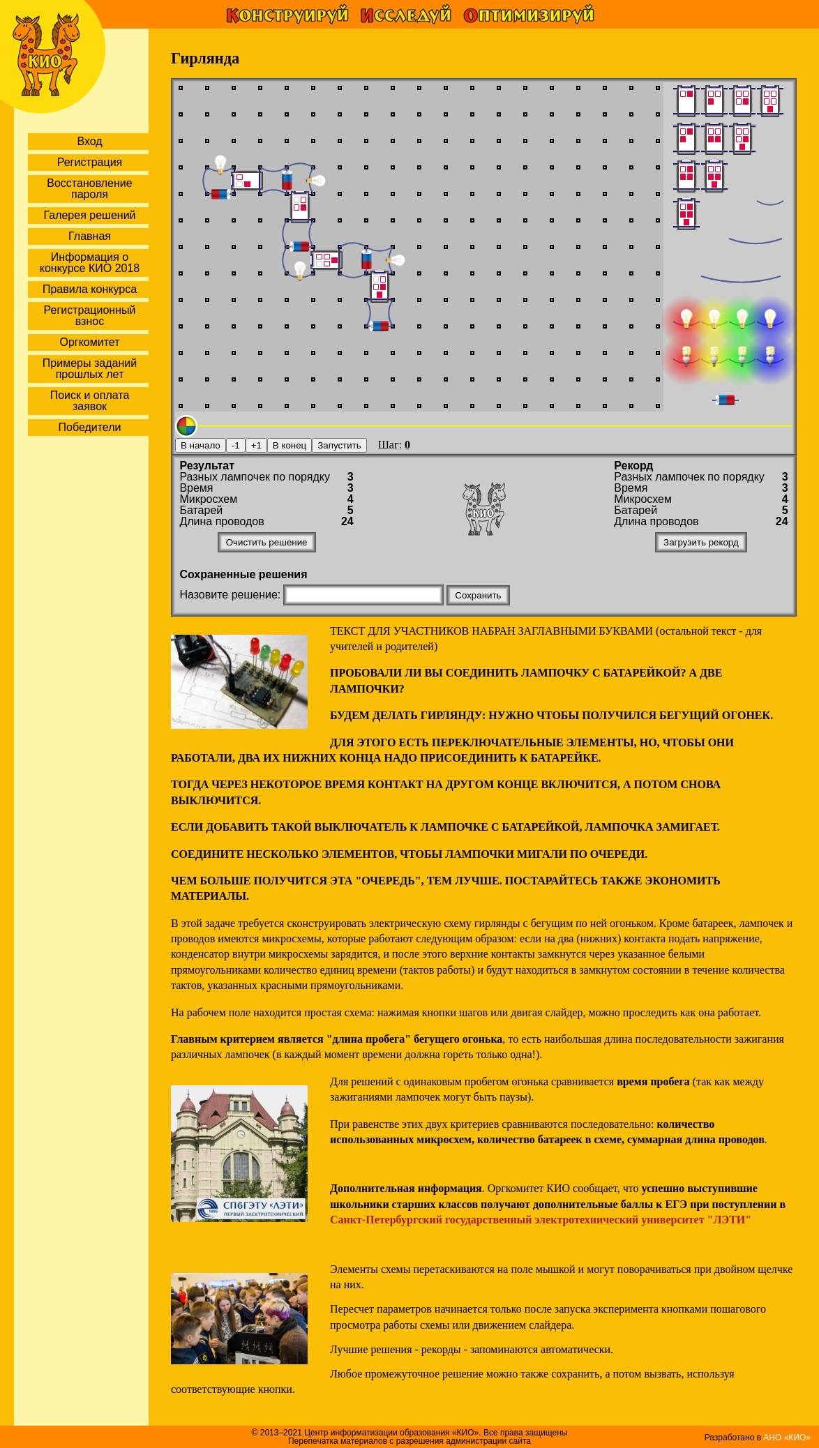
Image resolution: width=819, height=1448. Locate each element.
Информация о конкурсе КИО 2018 (90, 262)
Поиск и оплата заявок (90, 400)
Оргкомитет (89, 342)
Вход (89, 141)
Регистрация (90, 162)
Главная (89, 236)
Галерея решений (89, 215)
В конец (289, 445)
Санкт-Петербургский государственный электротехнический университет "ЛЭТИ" (540, 1219)
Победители (90, 427)
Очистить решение (267, 542)
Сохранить (478, 595)
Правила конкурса (90, 289)
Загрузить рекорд (701, 542)
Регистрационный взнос (90, 315)
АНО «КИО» (787, 1437)
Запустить (339, 445)
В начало (200, 445)
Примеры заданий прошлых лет (90, 368)
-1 (236, 445)
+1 (256, 445)
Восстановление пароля (89, 188)
